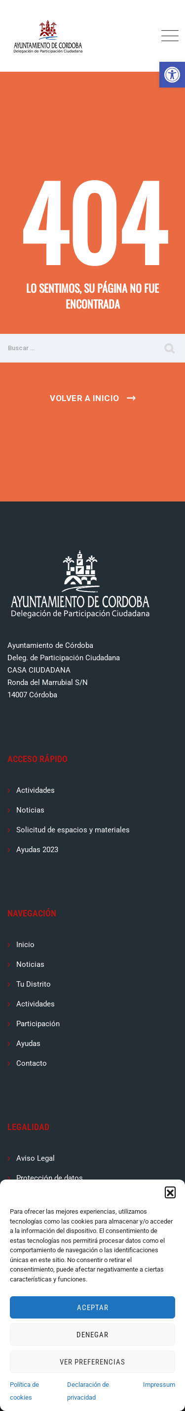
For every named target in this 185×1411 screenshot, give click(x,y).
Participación (38, 1023)
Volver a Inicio (84, 398)
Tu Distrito (33, 984)
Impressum (159, 1384)
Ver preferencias (92, 1362)
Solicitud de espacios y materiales (73, 829)
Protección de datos (49, 1178)
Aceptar (93, 1307)
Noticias (30, 810)
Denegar (92, 1334)
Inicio (25, 944)
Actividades (35, 790)
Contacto (31, 1063)
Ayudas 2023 (37, 849)
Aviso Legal (35, 1158)
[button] (172, 75)
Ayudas (28, 1043)
